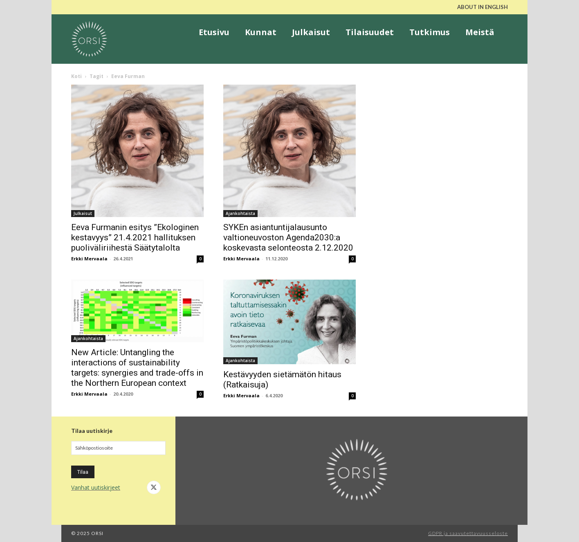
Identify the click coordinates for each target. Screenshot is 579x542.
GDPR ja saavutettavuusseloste (468, 533)
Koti (76, 76)
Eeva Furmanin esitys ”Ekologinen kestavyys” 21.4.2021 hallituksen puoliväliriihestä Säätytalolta (135, 237)
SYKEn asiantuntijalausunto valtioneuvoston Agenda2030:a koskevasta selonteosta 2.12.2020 (288, 237)
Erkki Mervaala (89, 258)
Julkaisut (83, 213)
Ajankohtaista (240, 213)
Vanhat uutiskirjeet (95, 487)
